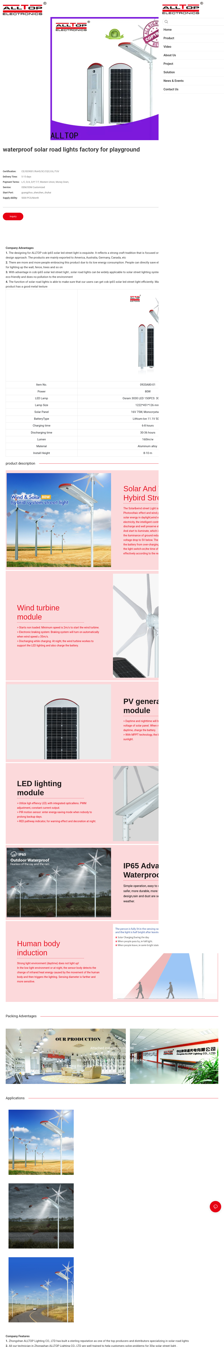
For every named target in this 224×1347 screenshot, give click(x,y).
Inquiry (13, 216)
